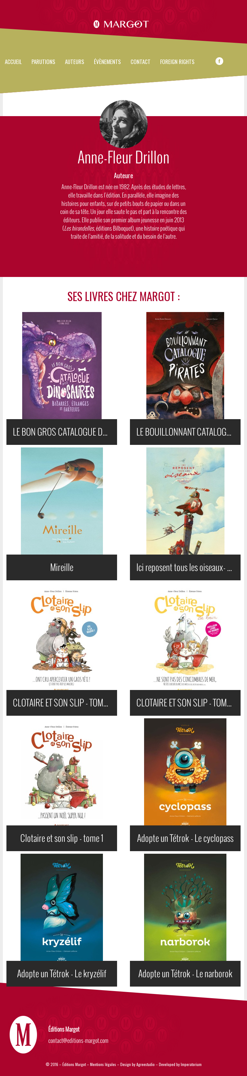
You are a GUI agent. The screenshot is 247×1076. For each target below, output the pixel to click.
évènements (107, 62)
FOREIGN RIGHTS (177, 62)
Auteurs (74, 62)
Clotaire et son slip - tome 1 (61, 838)
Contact (141, 62)
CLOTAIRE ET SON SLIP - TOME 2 (186, 702)
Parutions (43, 62)
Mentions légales (103, 1064)
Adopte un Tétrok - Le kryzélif (61, 973)
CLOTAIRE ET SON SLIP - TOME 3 (63, 702)
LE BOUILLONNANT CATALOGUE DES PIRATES (188, 432)
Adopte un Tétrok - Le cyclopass (185, 838)
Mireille (61, 567)
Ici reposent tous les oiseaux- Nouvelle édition (188, 567)
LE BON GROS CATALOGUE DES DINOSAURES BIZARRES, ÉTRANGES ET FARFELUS (65, 432)
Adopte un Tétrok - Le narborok (185, 973)
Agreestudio (146, 1064)
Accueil (13, 62)
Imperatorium (191, 1064)
